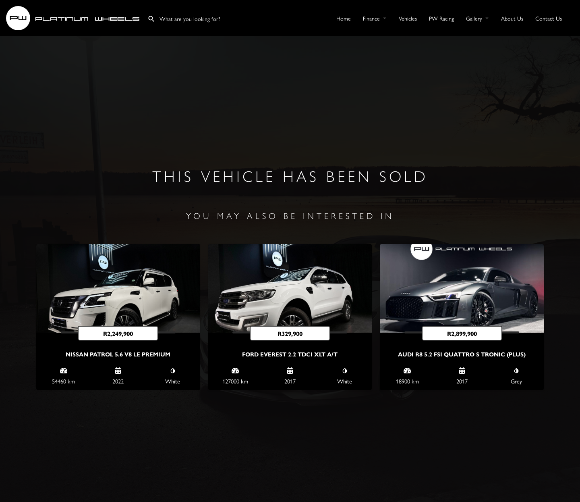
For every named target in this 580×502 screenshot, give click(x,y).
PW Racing (441, 18)
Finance (371, 18)
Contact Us (548, 18)
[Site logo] (73, 17)
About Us (512, 18)
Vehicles (408, 18)
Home (343, 18)
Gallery (474, 18)
